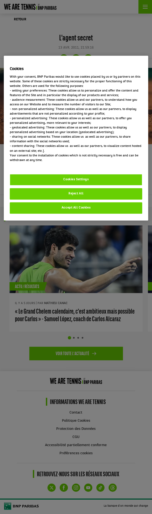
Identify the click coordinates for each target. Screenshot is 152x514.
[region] (76, 138)
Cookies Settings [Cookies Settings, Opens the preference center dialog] (75, 179)
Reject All (76, 193)
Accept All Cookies (76, 207)
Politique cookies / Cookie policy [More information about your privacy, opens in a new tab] (33, 164)
